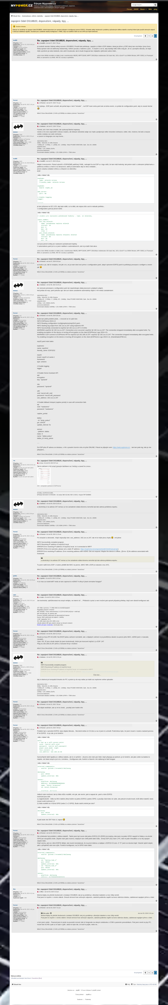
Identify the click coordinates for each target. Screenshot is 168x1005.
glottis (15, 576)
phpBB (78, 990)
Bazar (142, 9)
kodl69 (15, 40)
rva (14, 460)
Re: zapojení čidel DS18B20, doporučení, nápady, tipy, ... (65, 40)
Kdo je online (16, 976)
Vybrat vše (45, 175)
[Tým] (133, 984)
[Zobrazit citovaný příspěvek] (51, 913)
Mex (14, 889)
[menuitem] (45, 15)
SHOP (136, 9)
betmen (15, 132)
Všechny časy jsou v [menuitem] (146, 984)
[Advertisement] (84, 79)
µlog (155, 9)
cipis (14, 595)
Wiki (150, 9)
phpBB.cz (88, 994)
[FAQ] (127, 984)
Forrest (15, 100)
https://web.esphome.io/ (121, 447)
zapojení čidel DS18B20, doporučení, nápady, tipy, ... (40, 21)
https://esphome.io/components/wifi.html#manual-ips (99, 549)
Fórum (129, 9)
